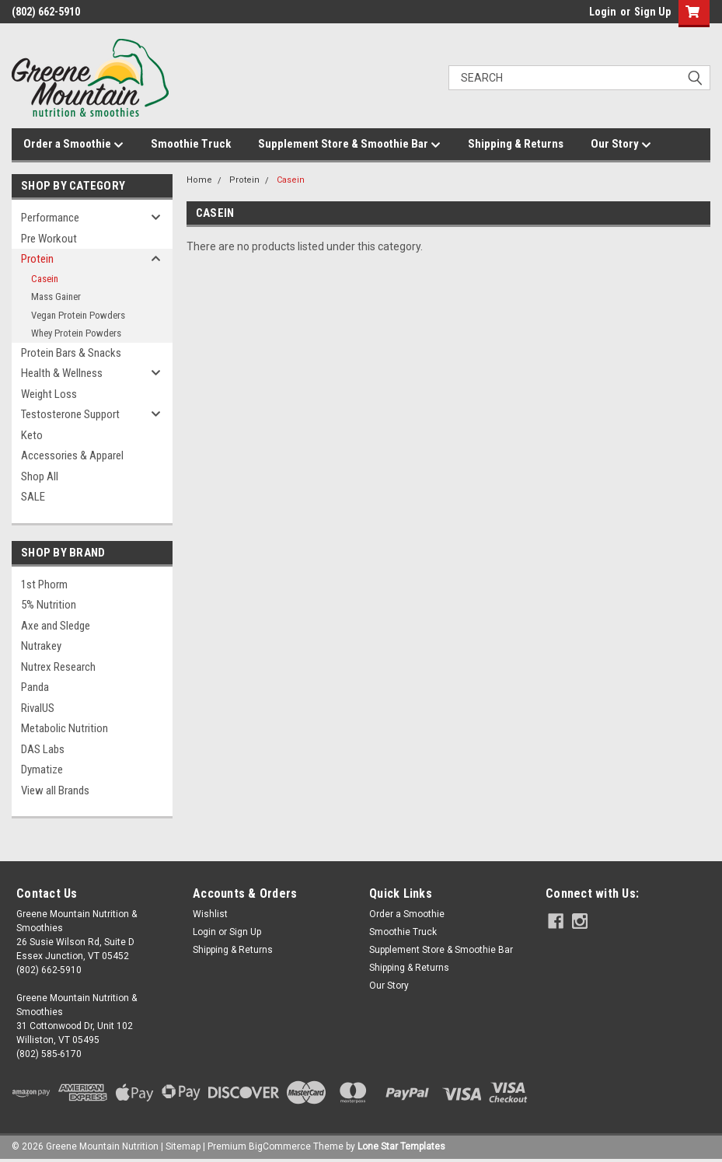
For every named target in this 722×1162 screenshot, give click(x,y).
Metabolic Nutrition (64, 728)
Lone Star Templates (401, 1146)
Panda (35, 687)
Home (199, 180)
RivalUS (37, 708)
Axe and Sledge (55, 626)
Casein (44, 278)
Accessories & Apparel (72, 455)
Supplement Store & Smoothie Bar (349, 144)
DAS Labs (43, 749)
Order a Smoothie (73, 144)
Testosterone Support (70, 414)
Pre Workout (49, 239)
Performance (50, 218)
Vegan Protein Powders (78, 315)
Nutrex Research (58, 667)
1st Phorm (44, 584)
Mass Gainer (56, 296)
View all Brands (55, 790)
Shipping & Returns (515, 144)
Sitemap (183, 1146)
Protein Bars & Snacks (71, 353)
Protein (37, 259)
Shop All (39, 476)
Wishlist (210, 914)
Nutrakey (41, 646)
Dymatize (42, 769)
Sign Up (652, 11)
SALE (33, 497)
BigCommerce (280, 1146)
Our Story (621, 144)
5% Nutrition (48, 605)
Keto (32, 435)
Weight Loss (49, 394)
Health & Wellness (62, 373)
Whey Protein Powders (76, 333)
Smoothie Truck (191, 144)
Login (602, 11)
